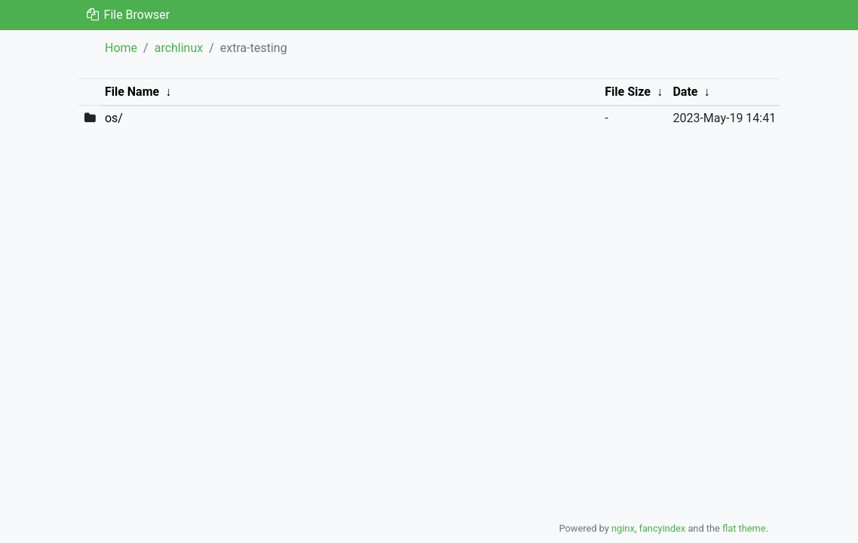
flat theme (744, 528)
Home (121, 48)
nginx (623, 528)
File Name (132, 91)
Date (685, 91)
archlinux (179, 48)
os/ (114, 118)
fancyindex (662, 528)
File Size (628, 91)
